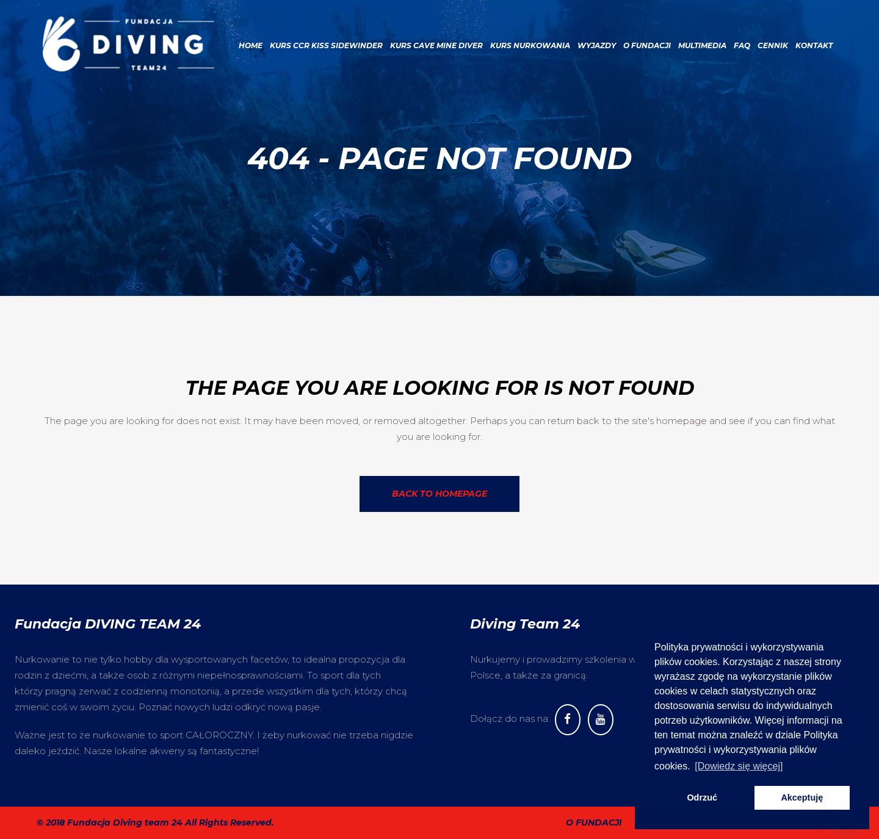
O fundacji (594, 822)
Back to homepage (439, 493)
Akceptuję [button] (802, 797)
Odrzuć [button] (702, 797)
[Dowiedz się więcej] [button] (739, 766)
